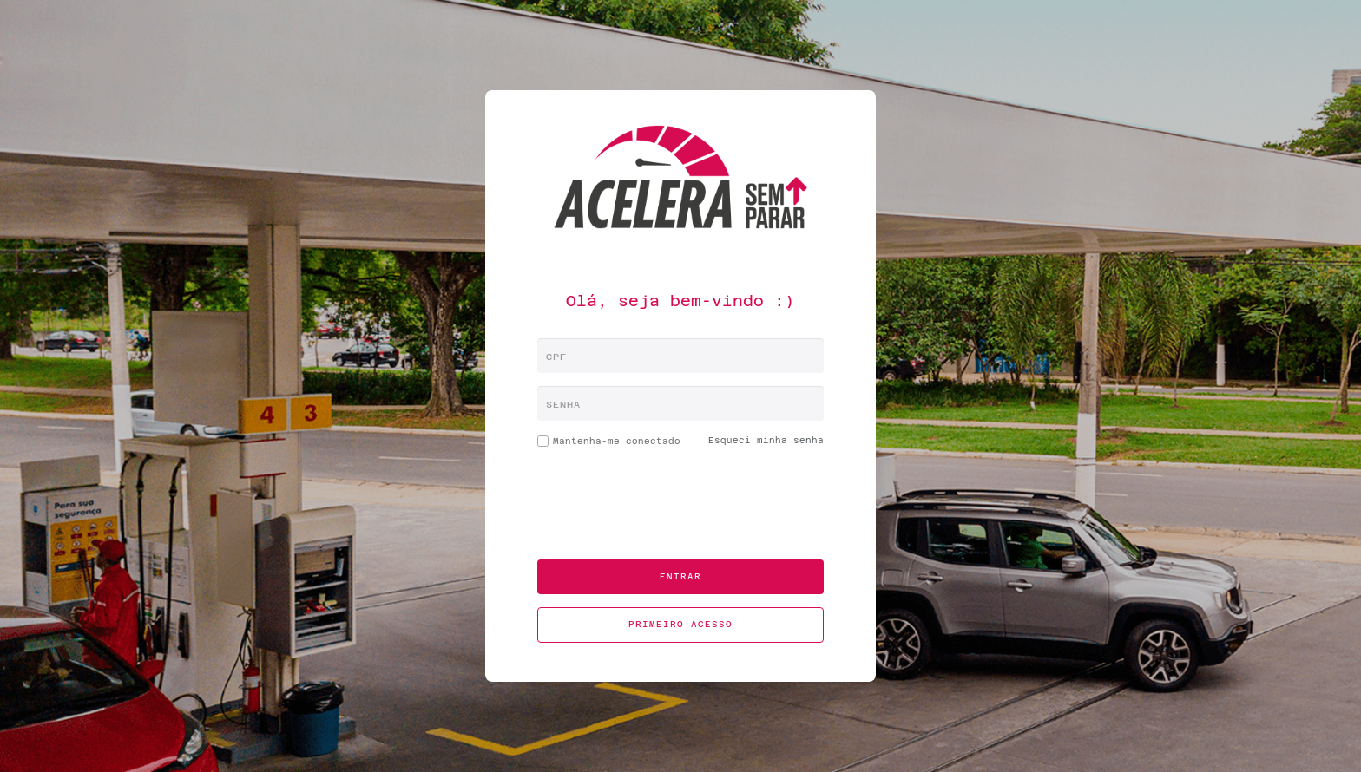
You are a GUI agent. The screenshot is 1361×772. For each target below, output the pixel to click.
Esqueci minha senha (766, 440)
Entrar (680, 576)
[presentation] (680, 512)
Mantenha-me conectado (608, 444)
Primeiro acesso (680, 624)
